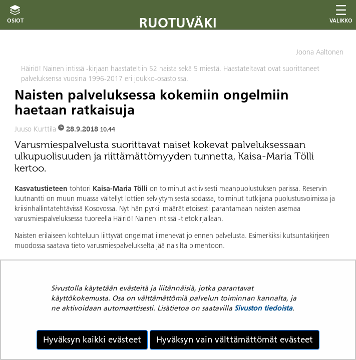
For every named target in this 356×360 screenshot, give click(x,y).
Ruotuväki (178, 22)
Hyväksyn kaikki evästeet (92, 339)
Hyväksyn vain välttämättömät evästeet (234, 339)
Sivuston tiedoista (263, 308)
